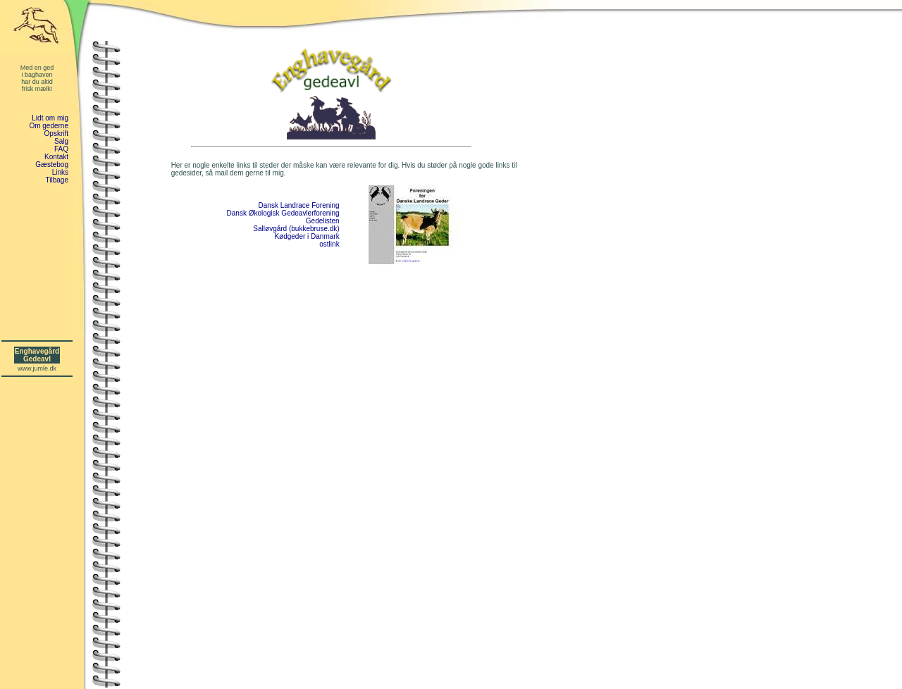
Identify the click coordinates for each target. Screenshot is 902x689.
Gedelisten (323, 221)
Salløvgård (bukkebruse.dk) (296, 228)
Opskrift (56, 133)
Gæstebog (51, 164)
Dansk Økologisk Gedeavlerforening (283, 213)
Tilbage (57, 180)
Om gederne (48, 126)
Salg (61, 141)
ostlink (329, 244)
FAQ (61, 149)
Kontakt (56, 157)
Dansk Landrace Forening (299, 205)
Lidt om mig (50, 118)
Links (60, 172)
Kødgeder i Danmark (306, 236)
